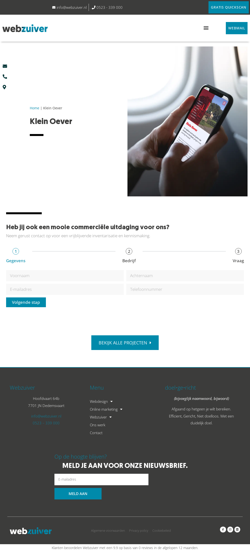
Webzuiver (101, 417)
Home (34, 108)
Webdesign (101, 401)
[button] (206, 27)
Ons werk (97, 424)
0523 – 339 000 (46, 422)
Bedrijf (129, 260)
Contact (96, 432)
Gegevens (15, 260)
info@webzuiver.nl (46, 416)
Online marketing (106, 409)
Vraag (238, 260)
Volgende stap (26, 302)
